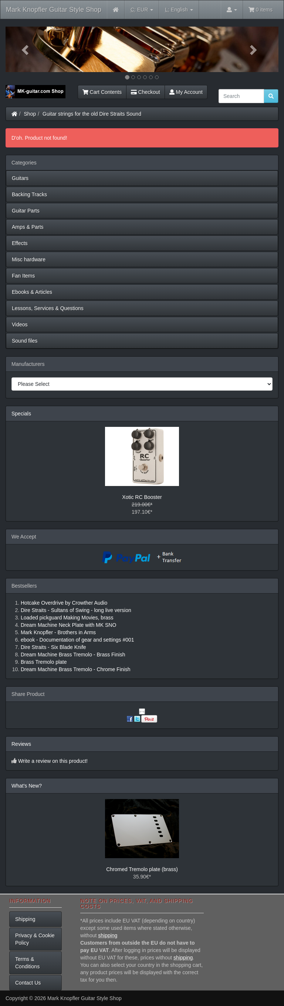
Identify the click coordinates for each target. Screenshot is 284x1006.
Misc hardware (28, 259)
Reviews (21, 744)
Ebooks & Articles (32, 292)
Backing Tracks (29, 194)
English (179, 10)
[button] (26, 49)
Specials (21, 414)
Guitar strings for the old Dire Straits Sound (92, 114)
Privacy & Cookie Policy (35, 939)
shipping (107, 935)
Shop (30, 114)
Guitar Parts (26, 211)
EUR (142, 10)
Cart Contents (102, 92)
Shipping (25, 919)
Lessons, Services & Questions (48, 308)
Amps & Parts (28, 227)
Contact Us (28, 983)
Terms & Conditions (27, 962)
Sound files (24, 341)
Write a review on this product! (53, 761)
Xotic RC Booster (142, 497)
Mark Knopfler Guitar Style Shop (53, 9)
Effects (20, 243)
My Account (186, 92)
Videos (20, 324)
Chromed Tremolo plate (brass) (142, 869)
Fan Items (23, 276)
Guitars (20, 178)
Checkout (145, 92)
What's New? (26, 786)
